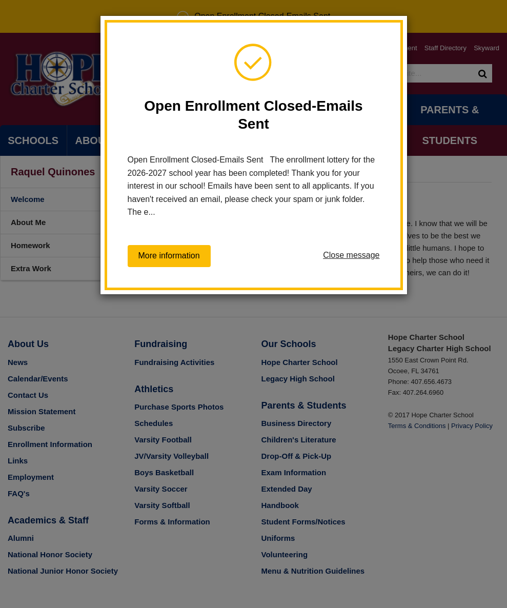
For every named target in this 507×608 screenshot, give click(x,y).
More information (169, 255)
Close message (351, 255)
